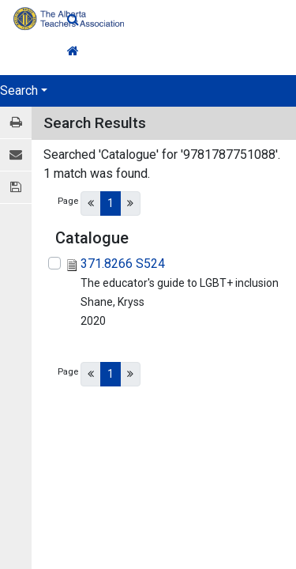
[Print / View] (16, 123)
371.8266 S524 (123, 263)
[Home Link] (181, 51)
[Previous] (91, 203)
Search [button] (19, 90)
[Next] (130, 203)
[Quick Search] (181, 20)
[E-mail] (16, 155)
